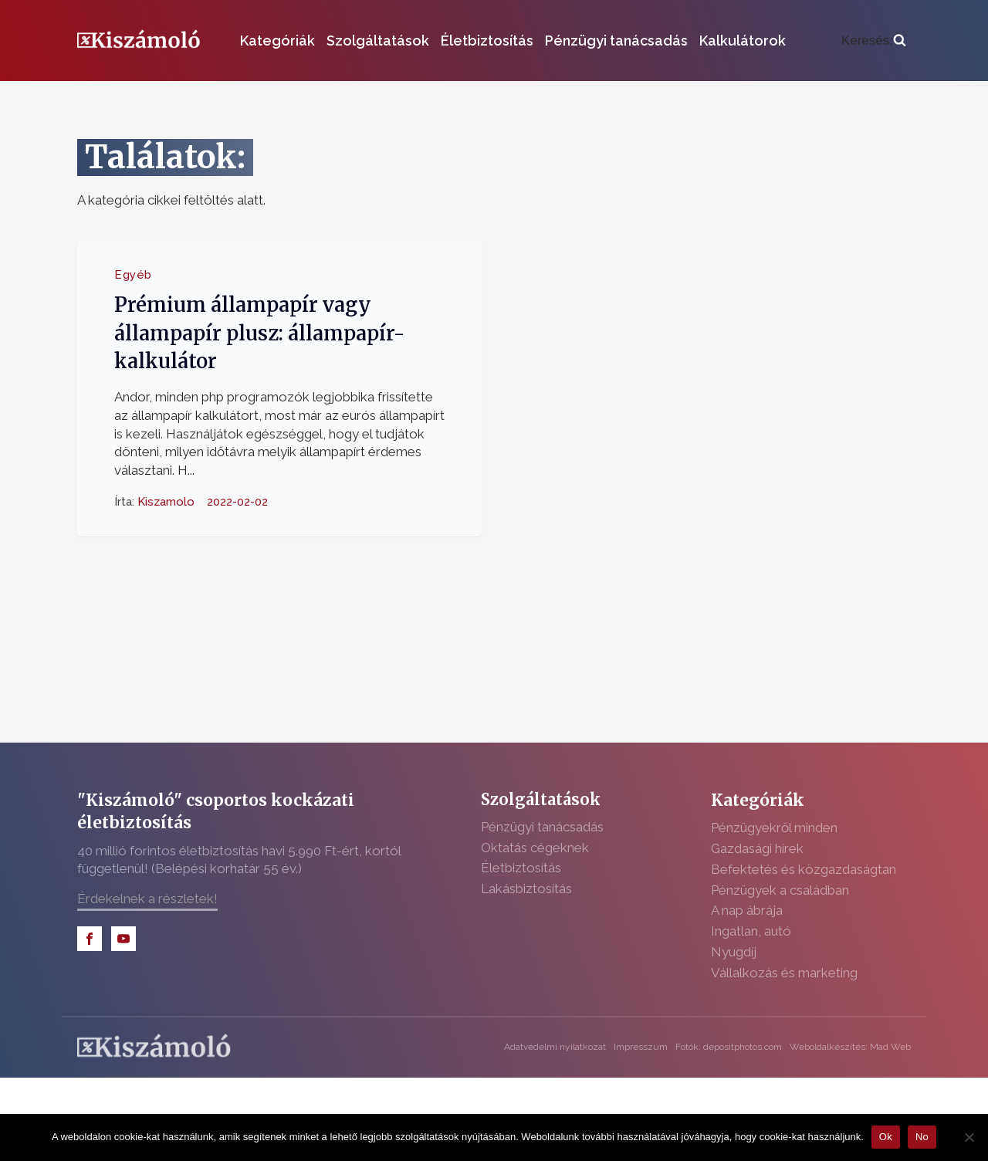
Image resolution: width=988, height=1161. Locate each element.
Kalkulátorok (742, 40)
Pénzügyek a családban (780, 890)
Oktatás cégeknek (535, 847)
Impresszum (641, 1046)
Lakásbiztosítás (526, 888)
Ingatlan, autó (751, 931)
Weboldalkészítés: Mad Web (850, 1046)
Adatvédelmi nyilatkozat (555, 1046)
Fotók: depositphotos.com (728, 1046)
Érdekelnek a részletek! (147, 898)
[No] (968, 1137)
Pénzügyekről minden (774, 827)
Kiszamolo (166, 502)
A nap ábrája (747, 910)
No (922, 1136)
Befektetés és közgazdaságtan (803, 869)
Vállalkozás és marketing (784, 972)
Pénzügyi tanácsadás (616, 40)
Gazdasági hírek (757, 848)
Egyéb (133, 275)
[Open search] (874, 40)
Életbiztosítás (487, 40)
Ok (885, 1136)
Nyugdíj (733, 952)
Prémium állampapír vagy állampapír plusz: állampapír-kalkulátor (259, 333)
